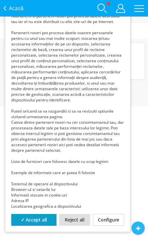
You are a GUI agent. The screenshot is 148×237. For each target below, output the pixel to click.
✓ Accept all (34, 220)
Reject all (75, 220)
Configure (108, 220)
